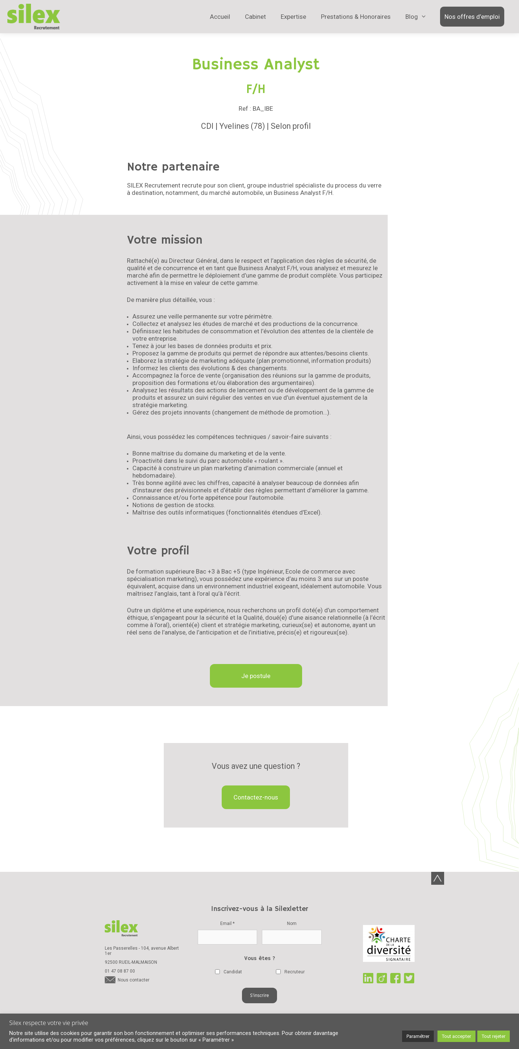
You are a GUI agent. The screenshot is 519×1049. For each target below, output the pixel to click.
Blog (411, 18)
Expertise (293, 16)
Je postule (255, 676)
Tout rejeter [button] (493, 1036)
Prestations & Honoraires (356, 16)
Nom (292, 923)
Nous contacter (133, 980)
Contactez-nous (255, 797)
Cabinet (255, 16)
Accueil (220, 16)
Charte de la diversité (389, 944)
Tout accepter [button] (456, 1036)
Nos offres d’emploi (472, 16)
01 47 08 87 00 (120, 971)
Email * (227, 923)
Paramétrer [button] (417, 1036)
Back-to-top (437, 878)
